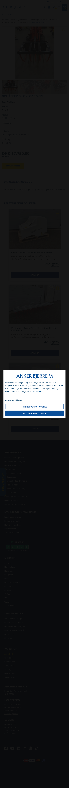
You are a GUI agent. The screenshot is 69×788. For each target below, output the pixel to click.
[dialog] (34, 394)
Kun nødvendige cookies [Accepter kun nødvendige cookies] (34, 407)
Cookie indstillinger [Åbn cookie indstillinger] (13, 400)
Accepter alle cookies (34, 413)
